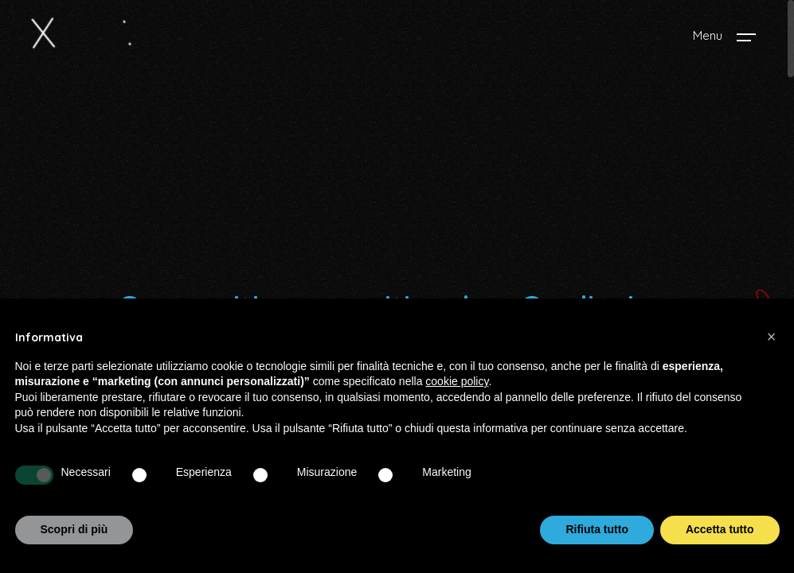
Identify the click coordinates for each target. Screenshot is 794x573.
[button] (771, 336)
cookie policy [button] (456, 381)
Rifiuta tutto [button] (596, 529)
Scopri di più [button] (74, 529)
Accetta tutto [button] (720, 529)
